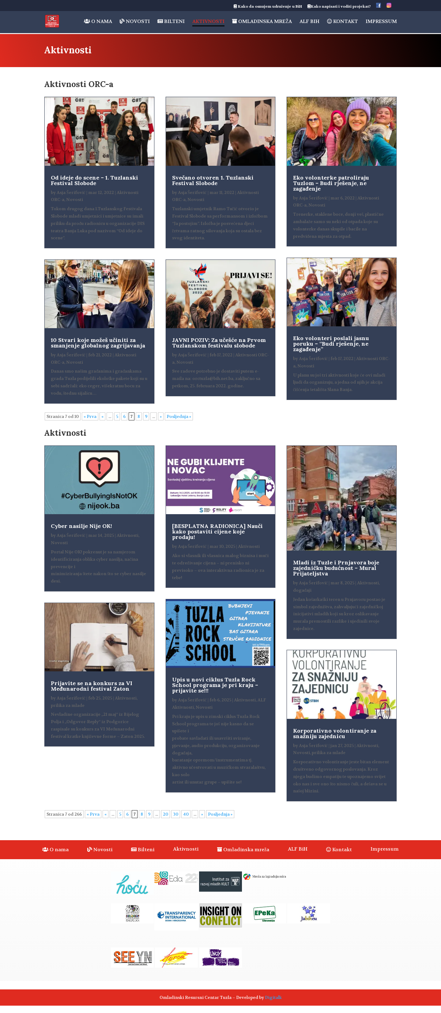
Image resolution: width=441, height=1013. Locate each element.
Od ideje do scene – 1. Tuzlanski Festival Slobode (94, 180)
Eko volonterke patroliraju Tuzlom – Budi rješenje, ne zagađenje (331, 183)
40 (186, 814)
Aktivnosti (208, 22)
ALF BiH (309, 22)
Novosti (135, 22)
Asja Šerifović (71, 192)
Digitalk (273, 997)
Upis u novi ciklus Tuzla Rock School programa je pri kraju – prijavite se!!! (215, 685)
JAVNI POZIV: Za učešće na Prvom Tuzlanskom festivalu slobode (219, 342)
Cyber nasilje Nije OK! (81, 525)
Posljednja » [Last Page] (179, 416)
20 (165, 814)
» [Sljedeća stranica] (161, 416)
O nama (98, 22)
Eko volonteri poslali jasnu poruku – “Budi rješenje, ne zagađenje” (331, 344)
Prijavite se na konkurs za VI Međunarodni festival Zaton (91, 686)
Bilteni (171, 22)
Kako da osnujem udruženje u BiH (268, 7)
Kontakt (342, 22)
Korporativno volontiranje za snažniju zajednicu (334, 733)
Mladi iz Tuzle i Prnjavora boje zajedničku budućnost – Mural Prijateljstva (336, 568)
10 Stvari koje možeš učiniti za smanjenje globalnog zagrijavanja (98, 342)
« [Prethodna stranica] (102, 416)
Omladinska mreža (262, 22)
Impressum (381, 22)
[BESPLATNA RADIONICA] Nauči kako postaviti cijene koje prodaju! (217, 531)
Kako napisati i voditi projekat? (339, 7)
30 (175, 814)
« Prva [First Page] (90, 416)
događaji (302, 590)
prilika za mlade (68, 705)
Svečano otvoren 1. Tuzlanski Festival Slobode (213, 180)
